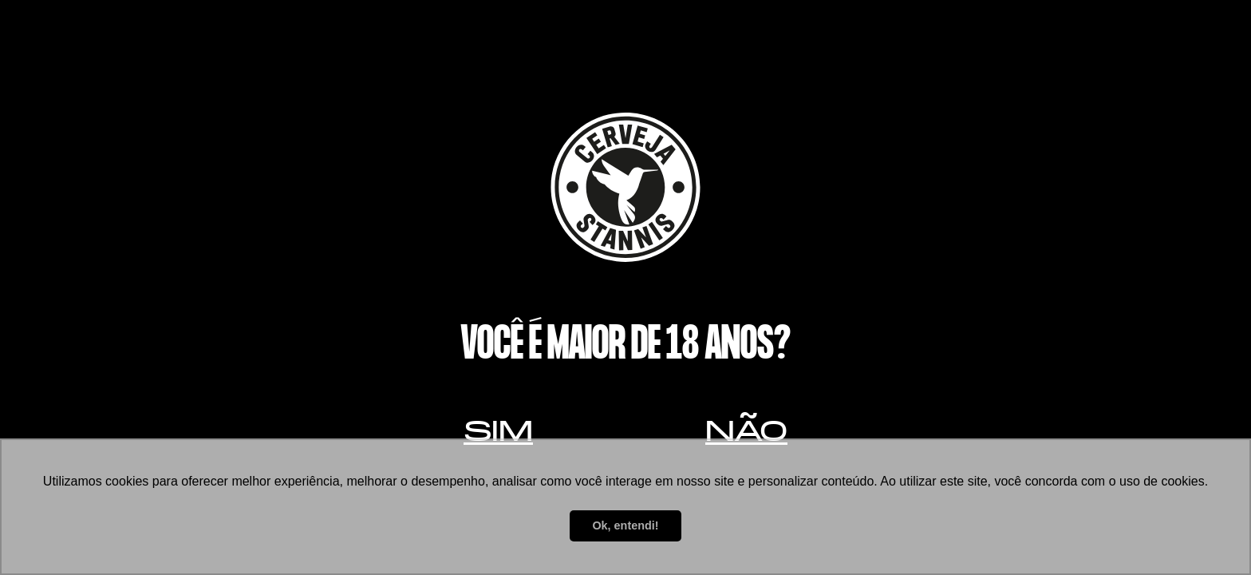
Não (746, 430)
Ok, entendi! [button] (625, 525)
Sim (498, 430)
